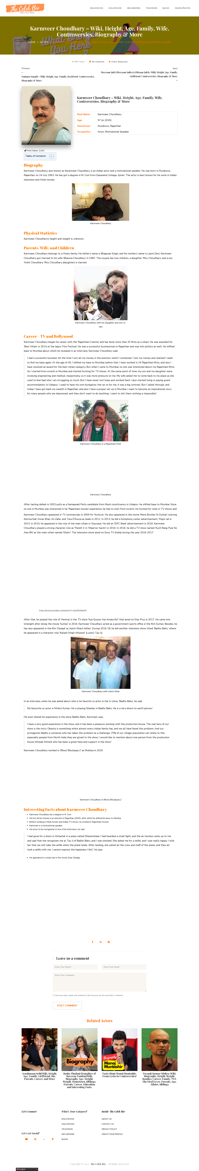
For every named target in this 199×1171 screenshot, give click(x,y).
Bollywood (96, 8)
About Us (107, 1119)
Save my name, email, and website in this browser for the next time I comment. (89, 995)
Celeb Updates (182, 8)
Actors (114, 61)
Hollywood (115, 8)
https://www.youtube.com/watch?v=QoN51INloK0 (63, 610)
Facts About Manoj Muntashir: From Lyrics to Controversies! (119, 1075)
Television (151, 8)
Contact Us (108, 1124)
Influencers (133, 8)
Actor (44, 42)
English (21, 1169)
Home (31, 42)
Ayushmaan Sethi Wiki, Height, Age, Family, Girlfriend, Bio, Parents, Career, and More (39, 1076)
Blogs (166, 8)
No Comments (98, 61)
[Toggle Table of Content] (50, 156)
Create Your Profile (112, 1134)
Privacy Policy (109, 1129)
